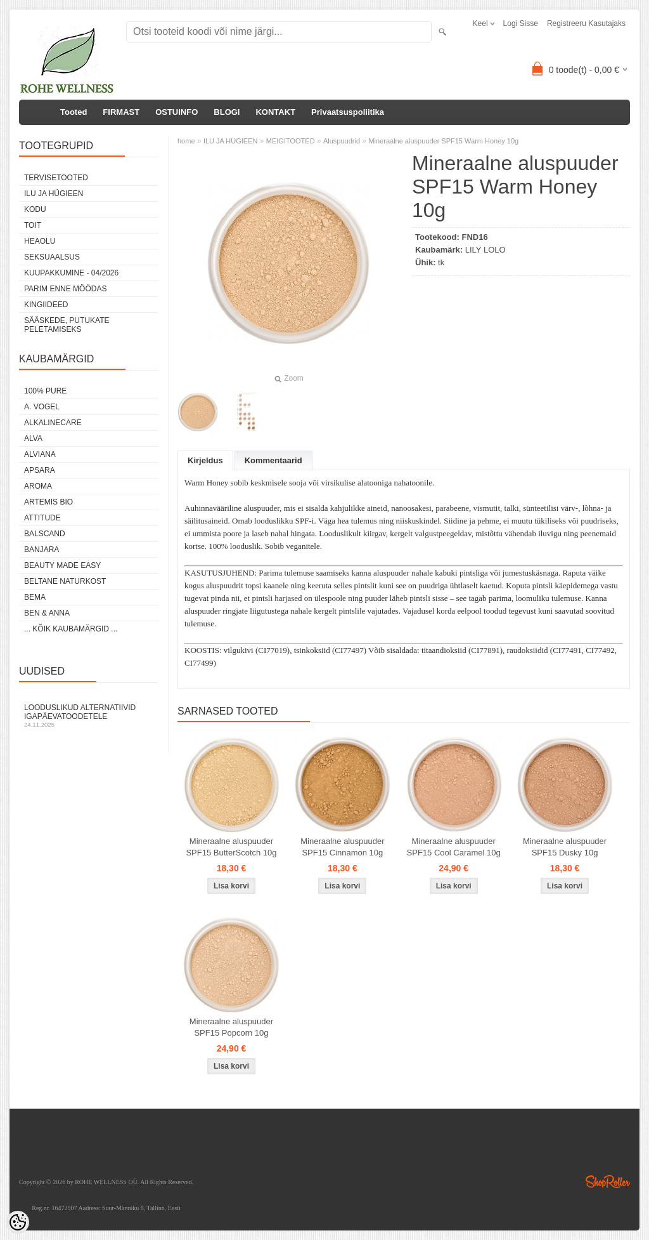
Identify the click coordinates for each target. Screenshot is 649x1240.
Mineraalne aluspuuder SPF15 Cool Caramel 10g (454, 846)
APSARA (39, 470)
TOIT (32, 225)
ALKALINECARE (53, 422)
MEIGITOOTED (290, 141)
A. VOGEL (42, 406)
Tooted (73, 112)
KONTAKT (275, 112)
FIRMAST (121, 112)
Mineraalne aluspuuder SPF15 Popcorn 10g (231, 1027)
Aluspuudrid (341, 141)
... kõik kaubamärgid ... (70, 628)
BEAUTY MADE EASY (62, 565)
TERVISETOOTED (56, 177)
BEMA (35, 597)
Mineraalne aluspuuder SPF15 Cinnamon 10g (342, 846)
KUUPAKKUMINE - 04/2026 (71, 272)
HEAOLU (39, 241)
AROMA (38, 486)
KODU (35, 209)
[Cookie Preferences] (17, 1222)
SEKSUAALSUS (52, 257)
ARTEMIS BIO (48, 502)
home (186, 141)
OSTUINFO (176, 112)
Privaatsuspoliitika (347, 112)
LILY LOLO (485, 249)
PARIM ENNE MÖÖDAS (65, 288)
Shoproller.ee (608, 1181)
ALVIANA (40, 454)
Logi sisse (520, 23)
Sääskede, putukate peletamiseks (66, 325)
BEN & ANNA (47, 613)
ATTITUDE (42, 517)
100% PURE (45, 390)
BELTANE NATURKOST (65, 581)
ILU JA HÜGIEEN (53, 193)
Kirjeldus (205, 460)
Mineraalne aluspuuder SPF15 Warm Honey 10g (443, 141)
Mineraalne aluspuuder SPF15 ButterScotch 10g (231, 846)
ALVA (33, 438)
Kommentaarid (273, 460)
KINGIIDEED (46, 304)
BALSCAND (44, 533)
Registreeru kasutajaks (586, 23)
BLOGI (227, 112)
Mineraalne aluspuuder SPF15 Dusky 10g (565, 846)
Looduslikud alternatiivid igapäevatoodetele (88, 715)
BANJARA (41, 549)
